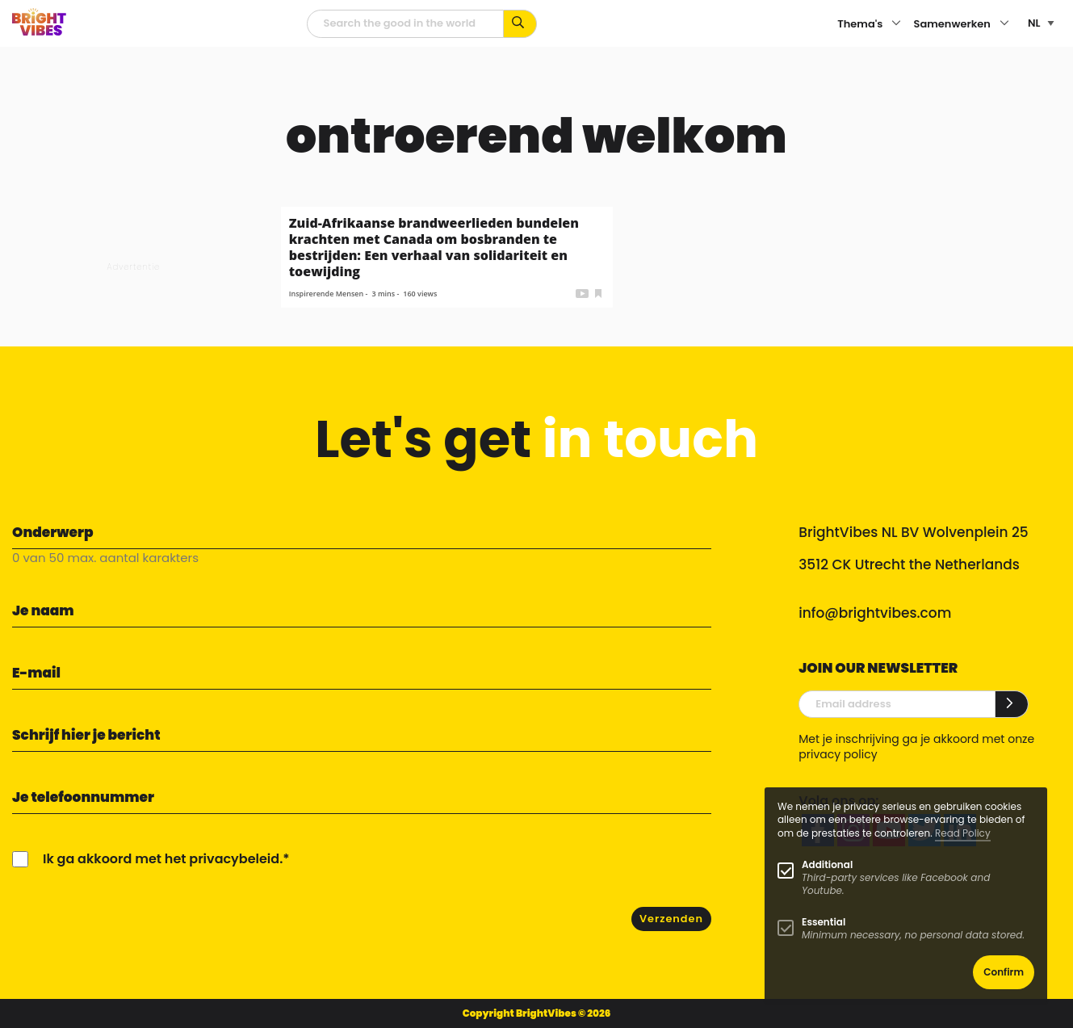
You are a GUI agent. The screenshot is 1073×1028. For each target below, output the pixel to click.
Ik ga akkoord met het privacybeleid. (163, 859)
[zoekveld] (405, 24)
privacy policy (837, 754)
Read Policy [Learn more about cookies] (963, 833)
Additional (827, 864)
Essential (823, 922)
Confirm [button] (1003, 972)
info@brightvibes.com (874, 613)
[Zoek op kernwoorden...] (520, 24)
